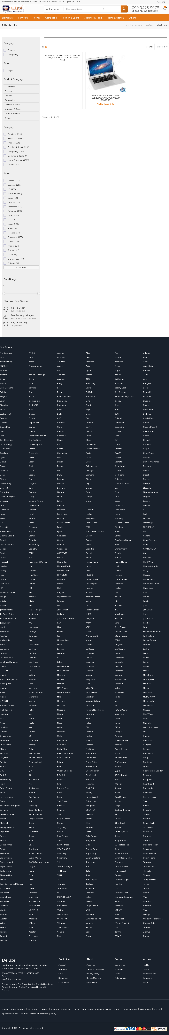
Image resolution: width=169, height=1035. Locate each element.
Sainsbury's (91, 801)
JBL (116, 609)
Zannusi (146, 932)
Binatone (147, 396)
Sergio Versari (63, 818)
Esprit (2, 505)
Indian (146, 596)
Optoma (61, 731)
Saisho (118, 801)
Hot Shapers (91, 583)
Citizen (146, 435)
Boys (88, 409)
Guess (3, 557)
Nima (145, 718)
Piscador (4, 753)
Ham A (118, 557)
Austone (61, 379)
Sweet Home (149, 858)
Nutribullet (4, 727)
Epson (117, 501)
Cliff (116, 440)
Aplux (88, 370)
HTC (31, 588)
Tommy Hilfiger (122, 879)
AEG (2, 357)
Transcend (62, 888)
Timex (3, 879)
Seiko (59, 814)
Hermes (32, 570)
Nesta (60, 714)
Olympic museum (151, 727)
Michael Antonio (36, 692)
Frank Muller (91, 522)
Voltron (60, 910)
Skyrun (118, 827)
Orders (146, 969)
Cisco (88, 435)
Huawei (89, 588)
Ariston (146, 370)
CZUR (31, 457)
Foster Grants (63, 522)
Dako (88, 461)
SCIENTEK (90, 810)
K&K (59, 623)
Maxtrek (146, 683)
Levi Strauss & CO (8, 657)
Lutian (146, 666)
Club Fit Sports (35, 444)
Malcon (89, 675)
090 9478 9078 (145, 7)
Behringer (4, 392)
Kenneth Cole (121, 631)
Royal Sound (92, 797)
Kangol (118, 623)
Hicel (2, 575)
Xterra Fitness (63, 927)
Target (32, 866)
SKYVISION (148, 827)
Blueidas (4, 405)
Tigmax (118, 875)
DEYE (59, 475)
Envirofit (89, 501)
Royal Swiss (120, 797)
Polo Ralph (148, 753)
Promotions (87, 1009)
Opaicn (32, 731)
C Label (32, 418)
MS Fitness (148, 705)
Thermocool (120, 871)
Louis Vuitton (35, 666)
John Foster (120, 614)
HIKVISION (62, 575)
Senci (117, 814)
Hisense (118, 575)
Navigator (4, 714)
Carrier (32, 427)
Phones (36, 17)
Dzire (31, 488)
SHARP (146, 818)
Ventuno (118, 901)
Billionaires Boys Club (124, 396)
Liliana (146, 657)
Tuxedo (146, 888)
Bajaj (59, 383)
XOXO (3, 927)
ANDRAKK (4, 366)
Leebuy (146, 649)
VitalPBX (147, 905)
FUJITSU (32, 531)
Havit (117, 566)
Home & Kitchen (115, 17)
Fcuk (145, 514)
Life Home (119, 657)
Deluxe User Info (94, 978)
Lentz (145, 653)
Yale (117, 927)
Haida (88, 557)
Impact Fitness (64, 596)
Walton (3, 914)
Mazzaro (33, 688)
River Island (148, 784)
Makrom (61, 675)
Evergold (147, 505)
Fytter (60, 531)
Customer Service (103, 1009)
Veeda (89, 901)
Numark (146, 723)
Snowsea (147, 831)
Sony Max (90, 840)
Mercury (146, 688)
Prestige (4, 762)
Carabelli (61, 422)
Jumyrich (90, 618)
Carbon (89, 422)
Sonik (31, 840)
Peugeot (147, 744)
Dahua (3, 461)
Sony (59, 840)
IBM (30, 592)
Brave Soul (148, 409)
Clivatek (146, 440)
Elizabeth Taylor (7, 496)
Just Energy (5, 623)
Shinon (60, 823)
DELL (59, 470)
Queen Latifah (92, 771)
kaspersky (33, 627)
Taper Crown (6, 866)
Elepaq (89, 492)
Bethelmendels (64, 396)
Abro (88, 353)
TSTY (117, 888)
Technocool (148, 866)
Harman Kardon (64, 566)
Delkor (32, 470)
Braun (117, 409)
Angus (60, 366)
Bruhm (60, 414)
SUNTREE (4, 853)
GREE (31, 553)
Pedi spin (61, 744)
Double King (5, 483)
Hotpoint (119, 583)
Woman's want (122, 923)
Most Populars (130, 1009)
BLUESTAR (33, 405)
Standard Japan (150, 844)
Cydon (3, 457)
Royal (59, 797)
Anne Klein (148, 366)
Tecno (31, 871)
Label (59, 644)
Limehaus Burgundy (9, 662)
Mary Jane (90, 679)
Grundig (89, 553)
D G (59, 457)
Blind (88, 401)
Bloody (118, 401)
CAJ (87, 418)
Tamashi (147, 862)
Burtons (3, 418)
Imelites (32, 596)
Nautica (146, 710)
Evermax (61, 509)
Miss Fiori (90, 697)
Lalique (146, 644)
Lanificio (32, 649)
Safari (31, 801)
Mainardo (119, 670)
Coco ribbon (91, 444)
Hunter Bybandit (7, 592)
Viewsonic (62, 905)
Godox (3, 549)
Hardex (3, 566)
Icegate (60, 592)
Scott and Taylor (122, 810)
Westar (3, 918)
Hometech (5, 583)
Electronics (7, 17)
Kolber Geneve (149, 640)
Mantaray (119, 675)
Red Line (90, 779)
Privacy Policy (93, 973)
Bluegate (147, 401)
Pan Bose (4, 740)
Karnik (3, 627)
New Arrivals (145, 1009)
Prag (145, 757)
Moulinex (61, 705)
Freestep (33, 527)
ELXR (59, 496)
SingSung (61, 827)
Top (30, 884)
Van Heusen (34, 901)
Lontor (146, 662)
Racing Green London (153, 771)
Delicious (4, 470)
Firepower (90, 518)
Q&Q (2, 771)
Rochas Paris (63, 788)
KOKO (117, 640)
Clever (89, 440)
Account (62, 965)
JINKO (88, 614)
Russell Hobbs (149, 797)
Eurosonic (119, 505)
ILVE (145, 592)
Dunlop (146, 483)
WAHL (146, 910)
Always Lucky (6, 361)
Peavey (32, 744)
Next (2, 718)
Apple (117, 370)
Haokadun (62, 562)
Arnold (89, 374)
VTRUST (118, 910)
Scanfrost (61, 810)
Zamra (118, 932)
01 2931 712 (137, 11)
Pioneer (146, 749)
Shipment (62, 969)
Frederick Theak (122, 522)
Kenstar (3, 636)
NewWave (148, 714)
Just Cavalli (148, 618)
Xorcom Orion (149, 923)
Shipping (55, 1009)
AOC (31, 370)
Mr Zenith (90, 705)
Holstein (61, 579)
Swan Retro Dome (123, 858)
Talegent (119, 862)
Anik (88, 366)
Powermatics (121, 757)
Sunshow (147, 849)
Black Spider (34, 401)
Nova (59, 723)
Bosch (117, 405)
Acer (117, 353)
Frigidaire (119, 527)
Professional (120, 762)
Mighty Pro (33, 697)
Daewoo (147, 457)
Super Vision (6, 858)
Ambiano (90, 361)
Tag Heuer (91, 862)
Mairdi (3, 675)
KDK (59, 627)
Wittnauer (62, 923)
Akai (88, 357)
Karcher (146, 623)
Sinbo (31, 827)
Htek (59, 588)
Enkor (59, 501)
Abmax (60, 353)
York (88, 932)
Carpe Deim (5, 427)
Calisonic (119, 418)
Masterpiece (148, 679)
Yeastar (32, 932)
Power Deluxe (63, 757)
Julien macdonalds (65, 618)
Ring (59, 784)
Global (117, 544)
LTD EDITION (63, 666)
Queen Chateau (64, 771)
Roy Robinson (6, 797)
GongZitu (33, 549)
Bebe (145, 388)
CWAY (118, 453)
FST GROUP (148, 527)
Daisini (60, 461)
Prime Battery (92, 762)
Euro (88, 505)
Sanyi (117, 805)
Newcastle (119, 714)
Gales (117, 531)
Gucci (145, 553)
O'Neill (60, 727)
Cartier (89, 427)
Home (126, 25)
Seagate (147, 810)
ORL (145, 731)
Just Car (118, 618)
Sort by (149, 47)
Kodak (89, 640)
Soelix (2, 836)
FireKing (61, 518)
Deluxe (118, 470)
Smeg (88, 831)
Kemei (60, 631)
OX (30, 736)
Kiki (58, 636)
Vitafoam (119, 905)
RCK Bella (61, 775)
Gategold (61, 535)
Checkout (44, 1009)
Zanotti (3, 936)
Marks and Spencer (9, 679)
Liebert (89, 657)
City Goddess (35, 440)
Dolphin (118, 479)
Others (132, 17)
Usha (88, 897)
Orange (118, 731)
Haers (60, 557)
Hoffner (32, 579)
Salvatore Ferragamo (10, 805)
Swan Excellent (93, 858)
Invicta (146, 601)
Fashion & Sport (70, 17)
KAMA (88, 623)
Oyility (60, 736)
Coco (59, 444)
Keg (145, 627)
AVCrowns (119, 379)
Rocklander (148, 788)
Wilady (32, 923)
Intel (116, 601)
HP (1, 588)
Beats (88, 388)
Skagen (89, 827)
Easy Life (61, 488)
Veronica (147, 901)
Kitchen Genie (121, 636)
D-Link (89, 457)
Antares (3, 370)
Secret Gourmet (7, 814)
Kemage (32, 631)
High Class (33, 575)
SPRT (88, 844)
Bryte (88, 414)
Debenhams (91, 466)
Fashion (89, 514)
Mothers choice (150, 701)
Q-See (146, 766)
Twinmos (33, 892)
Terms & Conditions (39, 1014)
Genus (89, 540)
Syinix (59, 862)
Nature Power (121, 710)
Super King (91, 853)
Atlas (2, 379)
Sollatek (147, 836)
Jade (145, 605)
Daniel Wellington (151, 461)
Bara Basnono (6, 388)
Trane (31, 888)
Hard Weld (148, 562)
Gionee (60, 544)
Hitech (3, 579)
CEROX (89, 431)
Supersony (62, 858)
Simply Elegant (7, 827)
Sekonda (90, 814)
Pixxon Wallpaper (65, 753)
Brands (157, 1009)
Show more (21, 267)
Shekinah (4, 823)
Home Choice (92, 579)
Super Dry (61, 853)
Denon (146, 470)
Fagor (3, 514)
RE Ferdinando (121, 775)
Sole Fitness (62, 836)
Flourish (146, 518)
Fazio (117, 514)
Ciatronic (61, 435)
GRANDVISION (150, 549)
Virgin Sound (92, 905)
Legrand (61, 653)
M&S (31, 670)
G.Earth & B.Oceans (95, 531)
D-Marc (118, 457)
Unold (146, 892)
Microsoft (147, 692)
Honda (32, 583)
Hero (88, 570)
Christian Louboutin (37, 435)
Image (3, 596)
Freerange (148, 522)
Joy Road (33, 618)
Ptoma (3, 766)
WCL (31, 914)
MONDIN (4, 701)
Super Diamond (36, 853)
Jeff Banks (148, 609)
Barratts (32, 388)
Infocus (60, 601)
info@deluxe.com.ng (11, 979)
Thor (31, 875)
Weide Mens (63, 914)
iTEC (31, 605)
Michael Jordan (64, 692)
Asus (145, 374)
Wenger (147, 914)
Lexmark (32, 657)
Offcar (117, 727)
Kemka (89, 631)
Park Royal (62, 740)
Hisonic (146, 575)
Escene (146, 501)
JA (87, 605)
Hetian (118, 570)
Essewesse (34, 505)
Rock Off (90, 788)
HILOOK (89, 575)
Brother (32, 414)
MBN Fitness (62, 688)
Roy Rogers (34, 797)
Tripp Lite (90, 888)
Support (118, 1009)
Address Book (149, 973)
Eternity (60, 505)
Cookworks (5, 448)
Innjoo (88, 601)
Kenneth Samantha (152, 631)
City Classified (6, 440)
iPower (3, 605)
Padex (89, 736)
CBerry (32, 431)
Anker (117, 366)
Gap (145, 531)
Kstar (2, 644)
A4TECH (32, 353)
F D (144, 509)
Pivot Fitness (34, 753)
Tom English (91, 879)
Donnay (146, 479)
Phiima (3, 749)
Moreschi (61, 701)
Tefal (88, 871)
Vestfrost (4, 905)
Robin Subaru (6, 788)
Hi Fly (145, 570)
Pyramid (118, 766)
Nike (88, 718)
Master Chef (120, 679)
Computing (51, 17)
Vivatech (4, 910)
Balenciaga (91, 383)
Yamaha (147, 927)
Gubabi (118, 553)
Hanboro (147, 557)
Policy (53, 1014)
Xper (31, 927)
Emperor (4, 501)
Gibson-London (7, 544)
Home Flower (121, 579)
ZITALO (118, 936)
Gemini (118, 535)
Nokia (2, 723)
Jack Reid (119, 605)
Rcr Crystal (91, 775)
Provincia (147, 762)
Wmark (89, 923)
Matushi (60, 683)
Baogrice (147, 383)
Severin (89, 818)
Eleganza (33, 492)
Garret (32, 535)
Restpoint (147, 779)
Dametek (119, 461)
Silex (88, 823)
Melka (117, 688)
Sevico (118, 818)
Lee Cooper (120, 649)
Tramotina (5, 888)
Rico (31, 784)
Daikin (31, 461)
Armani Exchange (37, 374)
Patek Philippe (121, 740)
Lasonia (61, 649)
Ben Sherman (121, 392)
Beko (31, 392)
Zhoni (59, 936)
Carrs (59, 427)
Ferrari (32, 518)
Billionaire (90, 396)
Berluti (31, 396)
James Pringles (35, 609)
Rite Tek (118, 784)
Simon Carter (149, 823)
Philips (32, 749)
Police (117, 753)
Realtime (147, 775)
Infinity (3, 601)
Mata (31, 683)
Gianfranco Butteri (123, 540)
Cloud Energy (6, 444)
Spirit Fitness (63, 844)
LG (58, 657)
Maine (146, 670)
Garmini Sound (7, 535)
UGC (59, 892)
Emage (89, 496)
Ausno (32, 379)
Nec (30, 714)
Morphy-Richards (94, 701)
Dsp (87, 483)
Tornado (61, 884)
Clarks (60, 440)
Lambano (4, 649)
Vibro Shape (34, 905)
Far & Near (62, 514)
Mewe (2, 692)
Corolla (32, 448)
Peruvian (119, 744)
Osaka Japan (6, 736)
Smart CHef (62, 831)
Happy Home (92, 562)
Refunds (24, 1014)
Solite (117, 836)
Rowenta (147, 792)
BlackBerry (62, 401)
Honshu (60, 583)
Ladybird (119, 644)
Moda (117, 697)
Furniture (23, 17)
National (61, 710)
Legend (3, 653)
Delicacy (147, 466)
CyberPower (149, 453)
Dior (30, 479)
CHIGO (3, 435)
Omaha (3, 731)
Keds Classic (120, 627)
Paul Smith (148, 740)
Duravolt (4, 488)
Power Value (92, 757)
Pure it (60, 766)
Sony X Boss (120, 840)
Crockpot (4, 453)
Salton (146, 801)
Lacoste (89, 644)
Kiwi (30, 640)
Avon (31, 383)
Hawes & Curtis (150, 566)
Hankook (4, 562)
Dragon (32, 483)
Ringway (90, 784)
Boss (31, 409)
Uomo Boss (5, 897)
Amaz (31, 361)
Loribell (3, 666)
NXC (31, 727)
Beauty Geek (120, 388)
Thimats (147, 871)
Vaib (145, 897)
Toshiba (89, 884)
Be (58, 388)
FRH (88, 527)
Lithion (60, 662)
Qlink (31, 771)
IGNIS (117, 592)
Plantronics (91, 753)
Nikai (59, 718)
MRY (117, 705)
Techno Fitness (121, 866)
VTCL (88, 910)
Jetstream (33, 614)
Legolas (32, 653)
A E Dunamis (6, 353)
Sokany (32, 836)
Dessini (32, 475)
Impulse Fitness (93, 596)
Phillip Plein (62, 749)
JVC (30, 623)
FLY (1, 522)
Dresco (60, 483)
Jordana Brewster (8, 618)
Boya (59, 409)
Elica (117, 492)
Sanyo (146, 805)
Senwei (146, 814)
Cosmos (118, 448)
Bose (2, 409)
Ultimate (90, 892)
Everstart (90, 509)
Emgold (146, 496)
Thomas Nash (6, 875)
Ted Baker (62, 871)
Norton (32, 723)
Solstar (3, 840)
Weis (117, 914)
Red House (34, 779)
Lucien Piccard (92, 666)
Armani (3, 374)
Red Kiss (61, 779)
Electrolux (147, 488)
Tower (146, 884)
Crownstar (62, 453)
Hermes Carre (63, 570)
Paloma (118, 736)
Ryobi (2, 801)
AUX (88, 379)
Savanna (4, 810)
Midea (3, 697)
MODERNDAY (149, 697)
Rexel (2, 784)
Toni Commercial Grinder (11, 884)
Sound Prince (6, 844)
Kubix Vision (34, 644)
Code (117, 444)
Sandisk (61, 805)
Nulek (117, 723)
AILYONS (61, 357)
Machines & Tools (93, 17)
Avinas (3, 383)
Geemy (89, 535)
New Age (90, 714)
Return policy (64, 978)
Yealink (3, 932)
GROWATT (62, 553)
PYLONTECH (91, 766)
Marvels (60, 679)
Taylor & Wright (64, 866)
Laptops (149, 25)
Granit (3, 553)
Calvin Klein (148, 418)
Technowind (5, 871)
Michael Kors (91, 692)
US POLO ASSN (64, 897)
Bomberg (61, 405)
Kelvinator (4, 631)
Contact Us (63, 982)
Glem (88, 544)
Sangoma (90, 805)
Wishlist (146, 982)
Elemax (60, 492)
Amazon (61, 361)
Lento (117, 653)
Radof (3, 775)
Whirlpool (119, 918)
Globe (146, 544)
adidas (146, 353)
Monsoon (33, 701)
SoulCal (146, 840)
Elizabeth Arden (150, 492)
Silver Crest (120, 823)
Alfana (118, 357)
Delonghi (90, 470)
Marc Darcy (148, 675)
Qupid (117, 771)
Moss (117, 701)
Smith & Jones (121, 831)
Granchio (90, 549)
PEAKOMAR (5, 744)
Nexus (31, 718)
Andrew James (35, 366)
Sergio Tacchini (36, 818)
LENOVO (90, 653)
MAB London (63, 670)
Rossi (59, 792)
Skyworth (4, 831)
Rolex (2, 792)
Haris (31, 566)
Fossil (31, 522)
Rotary (89, 792)
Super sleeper (149, 853)
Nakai (31, 710)
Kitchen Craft (92, 636)
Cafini (60, 418)
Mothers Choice (7, 705)
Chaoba (118, 431)
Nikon (117, 718)
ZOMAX (3, 940)
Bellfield (89, 392)
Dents (2, 475)
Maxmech (119, 683)
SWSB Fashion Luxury (39, 862)
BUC (117, 414)
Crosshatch (34, 453)
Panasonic (33, 740)
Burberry (147, 414)
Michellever (120, 692)
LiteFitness (33, 662)
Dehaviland (120, 466)
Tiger (88, 875)
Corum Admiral (93, 448)
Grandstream (121, 549)
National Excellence (95, 710)
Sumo (117, 849)
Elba (117, 488)
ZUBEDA (32, 940)
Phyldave (90, 749)
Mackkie (89, 670)
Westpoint (62, 918)
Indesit (118, 596)
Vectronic (61, 901)
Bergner (3, 396)
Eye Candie (120, 509)
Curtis (88, 453)
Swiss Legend (6, 862)
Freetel (60, 527)
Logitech (90, 662)
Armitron (61, 374)
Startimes (33, 849)
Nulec (88, 723)
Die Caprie (119, 475)
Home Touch (149, 579)
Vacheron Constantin (124, 897)
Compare (147, 978)
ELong (31, 496)
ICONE (89, 592)
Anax (145, 361)
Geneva (60, 540)
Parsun (89, 740)
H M (30, 557)
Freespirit (4, 527)
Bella (59, 392)
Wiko (2, 923)
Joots (145, 614)
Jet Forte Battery (7, 614)
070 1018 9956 (150, 11)
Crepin (146, 448)
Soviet (31, 844)
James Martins (6, 609)
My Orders (32, 1009)
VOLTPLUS (33, 910)
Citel (117, 435)
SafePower (62, 801)
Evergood (4, 509)
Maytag (3, 688)
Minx (59, 697)
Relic (117, 779)
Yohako (60, 932)
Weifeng (90, 914)
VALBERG (4, 901)
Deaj (31, 466)
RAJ (30, 775)
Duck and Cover (122, 483)
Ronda (32, 792)
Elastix (89, 488)
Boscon (146, 405)
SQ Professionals (122, 844)
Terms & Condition (95, 969)
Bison (2, 401)
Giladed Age (34, 544)
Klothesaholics (63, 640)
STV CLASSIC (63, 849)
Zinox (88, 936)
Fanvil (31, 514)
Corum (60, 448)
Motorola (33, 705)
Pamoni (146, 736)
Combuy (147, 444)
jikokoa (60, 614)
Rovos (117, 792)
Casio (2, 431)
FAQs (60, 973)
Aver (145, 379)
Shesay (32, 823)
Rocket (118, 788)
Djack (88, 479)
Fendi (2, 518)
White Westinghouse (153, 918)
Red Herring (5, 779)
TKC (59, 879)
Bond (88, 405)
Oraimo (89, 731)
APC (59, 370)
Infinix (31, 601)
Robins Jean (34, 788)
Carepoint (119, 422)
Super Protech (121, 853)
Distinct (60, 479)
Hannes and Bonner (38, 562)
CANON (3, 422)
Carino (146, 422)
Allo (145, 357)
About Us (91, 965)
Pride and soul (35, 762)
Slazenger (33, 831)
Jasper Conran (92, 609)
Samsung (33, 805)
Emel (117, 496)
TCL (87, 866)
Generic (3, 540)
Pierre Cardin (121, 749)
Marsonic (33, 679)
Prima (60, 762)
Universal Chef (121, 892)
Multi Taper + (6, 710)
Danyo (3, 466)
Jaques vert (62, 609)
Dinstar (3, 479)
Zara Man (33, 936)
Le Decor (90, 649)
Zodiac (146, 936)
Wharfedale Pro (93, 918)
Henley (3, 570)
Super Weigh (35, 858)
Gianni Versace (150, 540)
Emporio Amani (36, 501)
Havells (89, 566)
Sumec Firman (92, 849)
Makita (32, 675)
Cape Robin (34, 422)
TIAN (59, 875)
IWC (59, 605)
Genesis (32, 540)
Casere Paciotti (150, 427)
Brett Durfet (5, 414)
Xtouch (89, 927)
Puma (31, 766)
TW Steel (4, 892)
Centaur (61, 431)
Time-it (146, 875)
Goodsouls (62, 549)
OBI (87, 727)
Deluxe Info (92, 982)
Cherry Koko (148, 431)
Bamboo (119, 383)
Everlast (32, 509)
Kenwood (33, 636)
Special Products (10, 1014)
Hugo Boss (148, 588)
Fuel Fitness (5, 531)
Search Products (17, 1009)
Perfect (89, 744)
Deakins (61, 466)
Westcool (33, 918)
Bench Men (148, 392)
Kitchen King (148, 636)
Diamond (90, 475)
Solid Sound (91, 836)
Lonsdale (119, 662)
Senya (3, 818)
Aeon (31, 357)
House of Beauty (151, 583)
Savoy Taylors (35, 810)
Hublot (118, 588)
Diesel (146, 475)
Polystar (4, 757)
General (146, 535)
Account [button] (161, 2)
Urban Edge (34, 897)
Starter (3, 849)
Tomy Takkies (149, 879)
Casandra (119, 427)
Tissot (31, 879)
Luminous (119, 666)
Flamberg (119, 518)
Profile (146, 965)
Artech (118, 374)
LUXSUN (4, 670)
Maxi (88, 683)
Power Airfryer (35, 757)
